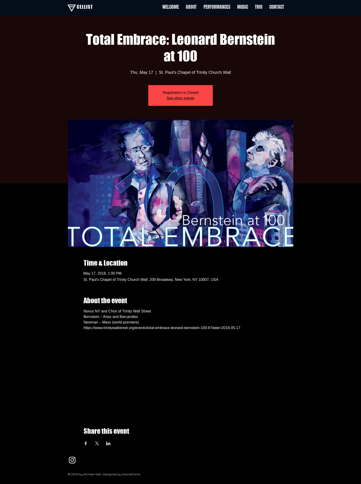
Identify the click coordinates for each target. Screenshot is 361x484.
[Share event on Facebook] (86, 443)
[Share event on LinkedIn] (108, 443)
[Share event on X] (97, 443)
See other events (181, 98)
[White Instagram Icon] (72, 460)
